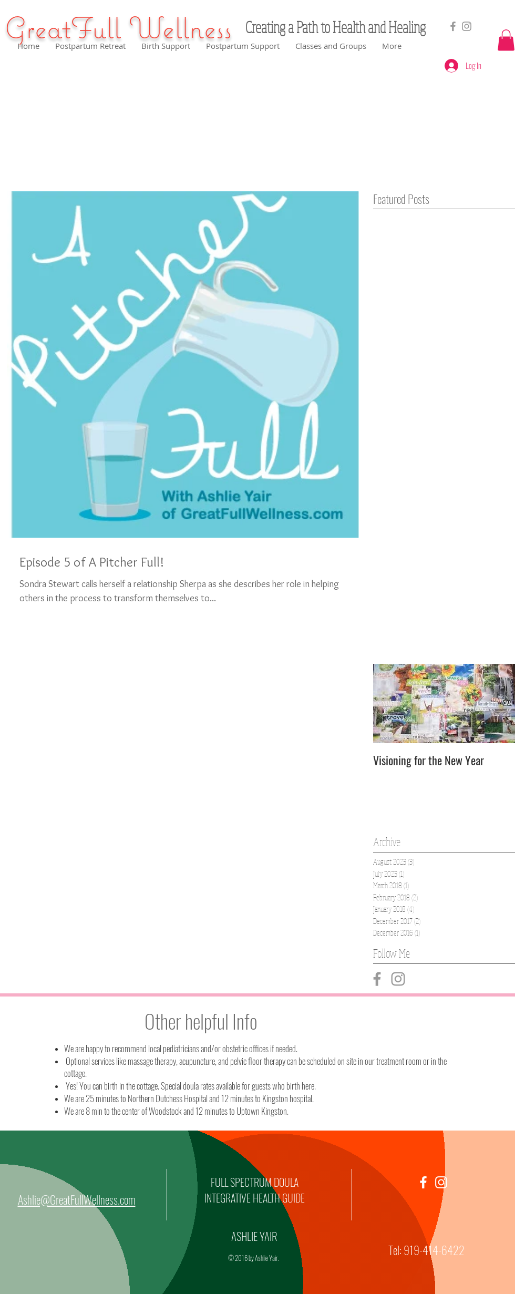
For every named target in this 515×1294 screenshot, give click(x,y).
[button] (506, 40)
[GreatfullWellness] (466, 26)
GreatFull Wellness (118, 27)
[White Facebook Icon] (423, 1182)
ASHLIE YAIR (254, 1236)
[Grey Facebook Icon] (453, 26)
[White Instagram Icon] (441, 1182)
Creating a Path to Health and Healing (335, 27)
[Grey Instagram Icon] (398, 979)
